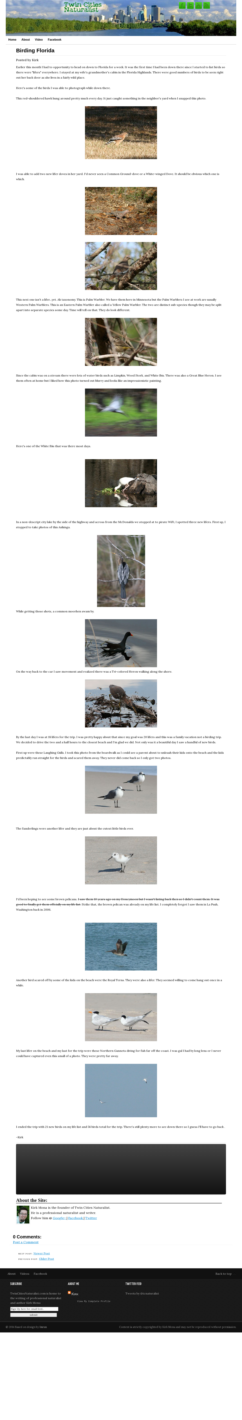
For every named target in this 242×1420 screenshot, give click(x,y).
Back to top (224, 1273)
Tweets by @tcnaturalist (142, 1293)
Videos (25, 1273)
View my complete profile (93, 1301)
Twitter (91, 1218)
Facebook (55, 39)
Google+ (60, 1218)
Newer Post (41, 1253)
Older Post (46, 1259)
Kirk (75, 1294)
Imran (43, 1327)
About (25, 39)
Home (12, 39)
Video (39, 39)
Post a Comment (26, 1242)
